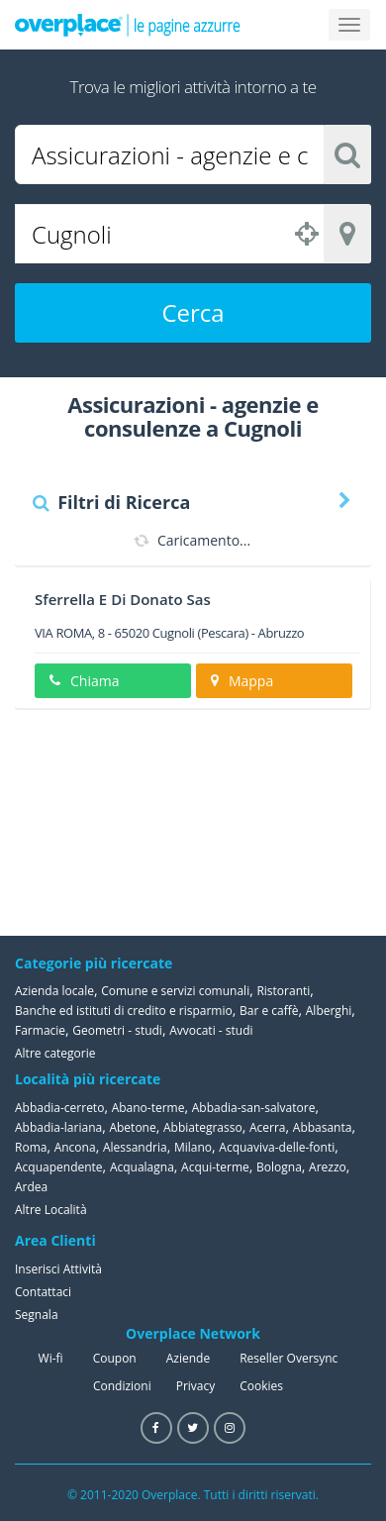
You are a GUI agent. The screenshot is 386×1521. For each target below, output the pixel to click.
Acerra (267, 1127)
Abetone (132, 1127)
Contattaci (43, 1291)
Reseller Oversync (289, 1358)
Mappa (242, 680)
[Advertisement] (272, 822)
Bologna (279, 1167)
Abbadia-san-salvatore (254, 1107)
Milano (193, 1147)
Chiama (84, 680)
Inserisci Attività (58, 1269)
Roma (31, 1147)
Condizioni (122, 1385)
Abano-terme (148, 1107)
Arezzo (327, 1167)
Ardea (31, 1186)
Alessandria (135, 1147)
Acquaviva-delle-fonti (277, 1147)
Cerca (192, 312)
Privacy (196, 1385)
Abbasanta (322, 1127)
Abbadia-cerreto (59, 1107)
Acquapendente (59, 1167)
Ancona (75, 1147)
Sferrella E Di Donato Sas (123, 599)
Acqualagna (142, 1167)
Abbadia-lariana (58, 1127)
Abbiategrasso (202, 1127)
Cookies (261, 1385)
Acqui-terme (215, 1167)
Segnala (36, 1314)
